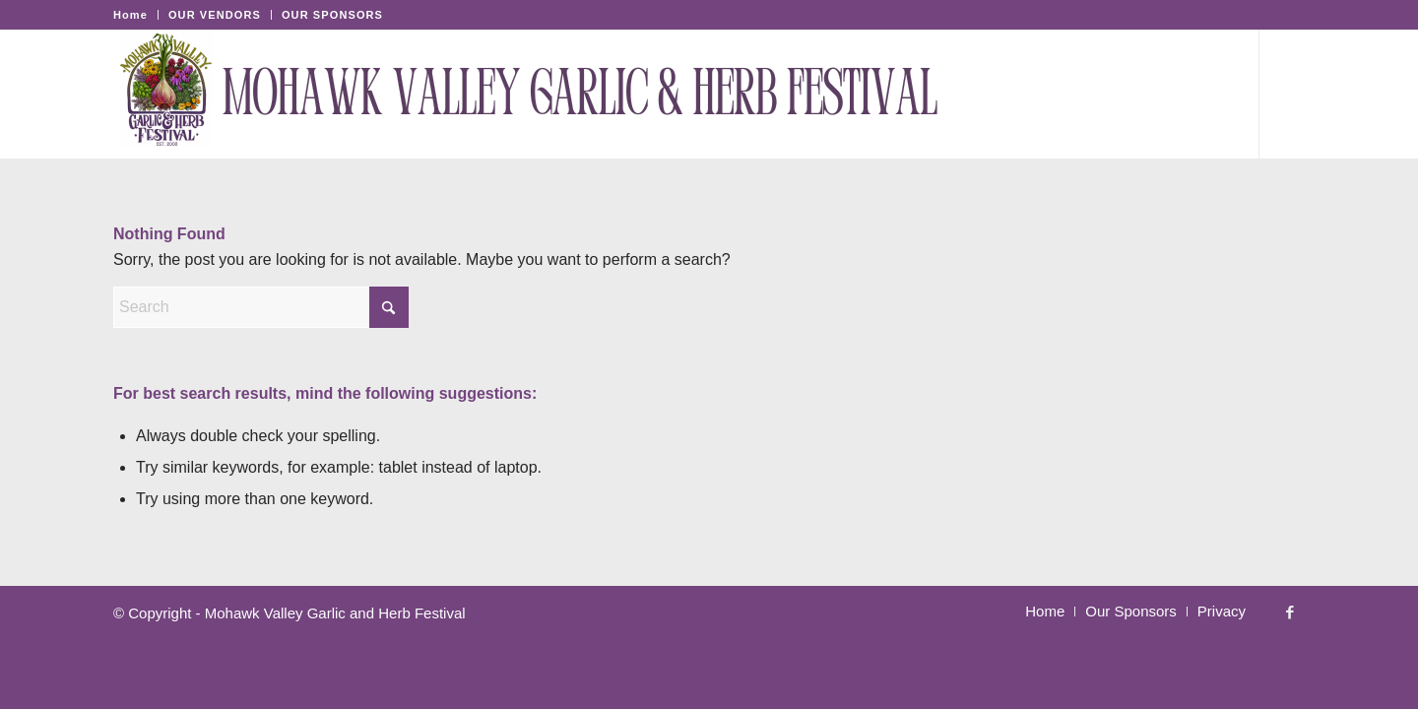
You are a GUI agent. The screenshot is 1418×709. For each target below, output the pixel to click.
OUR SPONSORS (332, 15)
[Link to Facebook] (1290, 95)
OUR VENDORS (214, 15)
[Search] (1214, 95)
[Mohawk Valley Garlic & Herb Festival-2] (535, 95)
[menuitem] (136, 15)
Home (130, 15)
